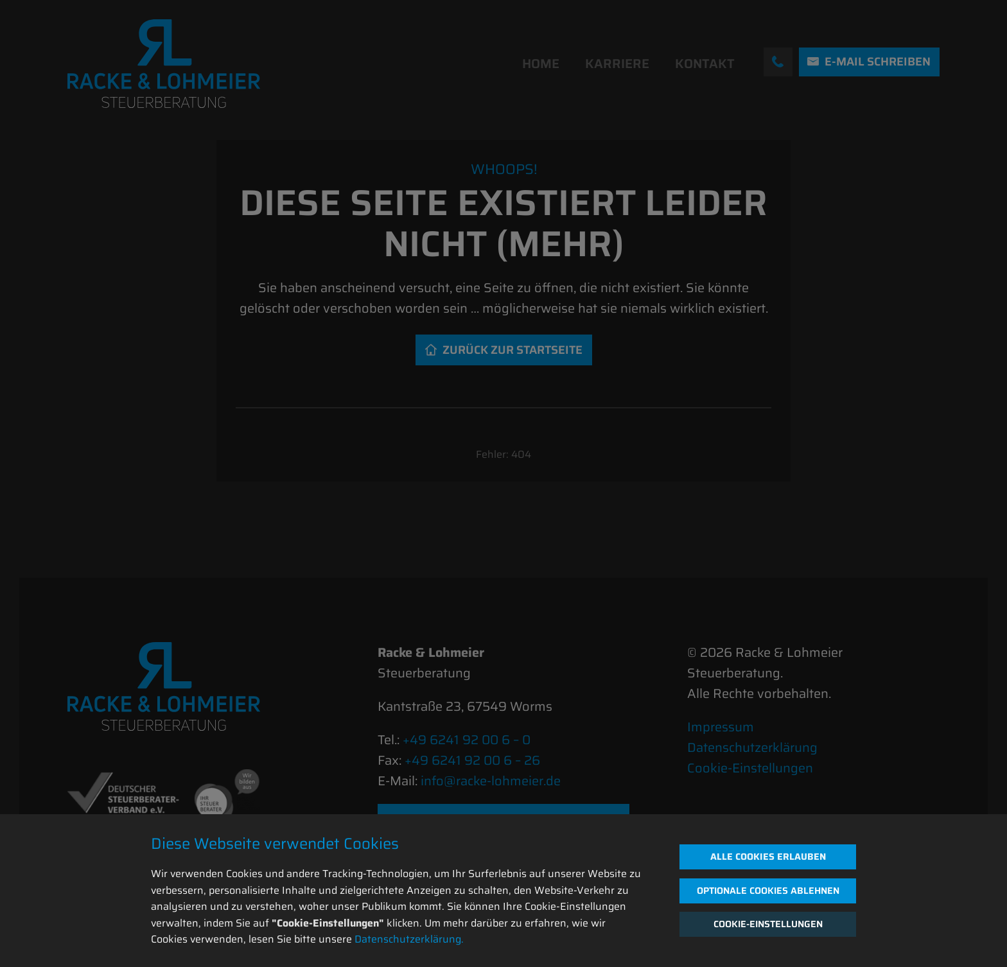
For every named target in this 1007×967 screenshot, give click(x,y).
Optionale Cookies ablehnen (768, 891)
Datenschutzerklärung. (409, 939)
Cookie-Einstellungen (768, 924)
